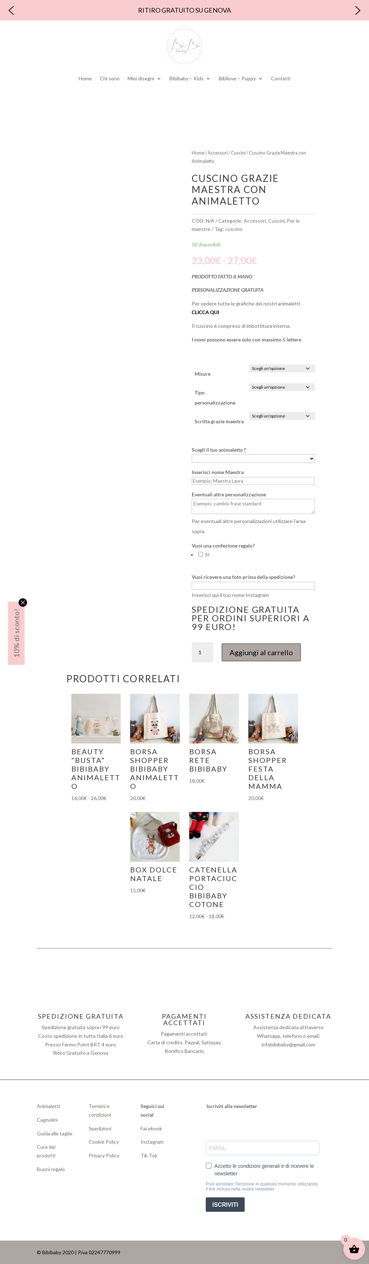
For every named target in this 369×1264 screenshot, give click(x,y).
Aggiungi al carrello (261, 652)
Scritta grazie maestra (219, 421)
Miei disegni (141, 78)
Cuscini (238, 153)
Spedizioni (100, 1128)
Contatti (280, 78)
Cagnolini (47, 1120)
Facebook (152, 1128)
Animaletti (48, 1106)
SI (207, 554)
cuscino (234, 229)
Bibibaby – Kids (186, 78)
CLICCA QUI (205, 312)
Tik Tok (149, 1155)
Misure (202, 374)
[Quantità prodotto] (202, 652)
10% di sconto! (16, 632)
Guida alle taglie (54, 1133)
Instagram (152, 1142)
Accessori (218, 153)
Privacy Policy (104, 1155)
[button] (11, 10)
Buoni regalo (51, 1169)
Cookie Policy (104, 1142)
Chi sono (110, 78)
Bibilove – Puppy (237, 78)
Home (85, 78)
